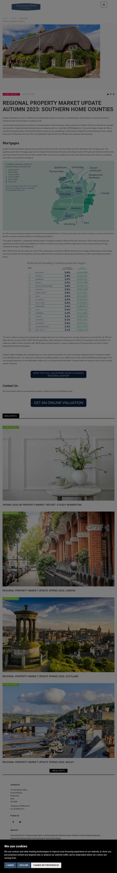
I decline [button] (23, 865)
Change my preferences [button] (46, 865)
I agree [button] (10, 865)
